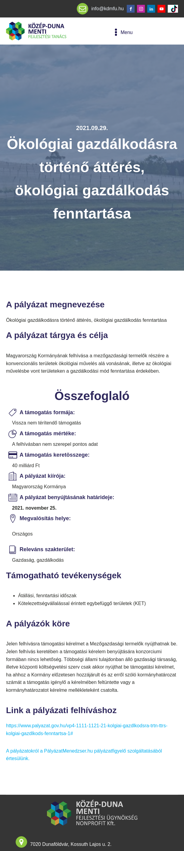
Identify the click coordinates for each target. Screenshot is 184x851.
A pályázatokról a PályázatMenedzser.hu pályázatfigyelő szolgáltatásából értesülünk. (84, 754)
